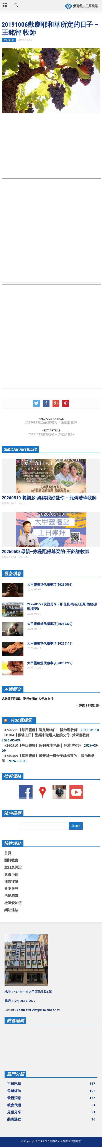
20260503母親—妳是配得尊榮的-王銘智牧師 (45, 551)
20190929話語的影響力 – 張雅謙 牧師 (51, 422)
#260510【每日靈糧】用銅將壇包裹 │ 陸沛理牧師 (42, 745)
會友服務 (11, 888)
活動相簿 (11, 896)
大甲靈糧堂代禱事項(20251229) (49, 663)
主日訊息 (8, 40)
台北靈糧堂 (21, 720)
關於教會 (11, 860)
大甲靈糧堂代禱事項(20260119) (49, 643)
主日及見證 (13, 867)
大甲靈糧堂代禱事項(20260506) (49, 585)
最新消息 (12, 573)
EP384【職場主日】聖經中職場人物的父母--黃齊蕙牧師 (46, 735)
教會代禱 (51, 1105)
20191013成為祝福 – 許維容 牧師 (51, 434)
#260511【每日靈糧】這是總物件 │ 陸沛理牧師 (40, 730)
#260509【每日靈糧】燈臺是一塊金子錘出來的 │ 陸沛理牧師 (48, 758)
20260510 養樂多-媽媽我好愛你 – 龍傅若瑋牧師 (49, 497)
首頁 (7, 853)
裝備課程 (51, 1119)
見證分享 (51, 1112)
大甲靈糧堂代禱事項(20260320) (49, 624)
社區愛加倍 (13, 903)
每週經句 (51, 1090)
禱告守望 (11, 881)
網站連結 (11, 910)
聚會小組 (11, 874)
